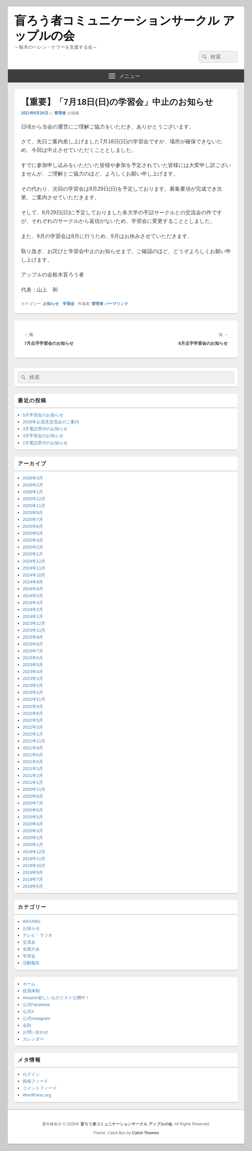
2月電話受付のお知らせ (45, 442)
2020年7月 (33, 803)
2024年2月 (33, 609)
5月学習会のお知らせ (43, 414)
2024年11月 (34, 568)
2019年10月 (34, 865)
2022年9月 (33, 706)
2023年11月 (34, 630)
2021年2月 (33, 775)
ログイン (31, 1074)
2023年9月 (33, 637)
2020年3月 (33, 830)
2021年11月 (34, 741)
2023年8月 (33, 644)
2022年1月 (33, 734)
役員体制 (31, 990)
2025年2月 (33, 547)
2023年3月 (33, 678)
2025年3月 (33, 540)
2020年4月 (33, 823)
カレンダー (33, 1039)
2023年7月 (33, 650)
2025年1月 (33, 554)
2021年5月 (33, 761)
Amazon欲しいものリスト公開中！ (56, 997)
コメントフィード (40, 1088)
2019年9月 (33, 872)
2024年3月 (33, 602)
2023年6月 (33, 657)
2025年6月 (33, 526)
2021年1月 (33, 782)
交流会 (29, 942)
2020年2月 (33, 837)
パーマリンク (116, 303)
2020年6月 (33, 810)
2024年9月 (33, 581)
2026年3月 (33, 478)
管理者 (60, 113)
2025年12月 (34, 498)
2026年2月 (33, 484)
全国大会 (31, 949)
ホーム (29, 983)
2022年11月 (34, 699)
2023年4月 (33, 671)
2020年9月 (33, 796)
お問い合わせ (35, 1032)
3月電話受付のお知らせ (45, 428)
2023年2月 (33, 685)
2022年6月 (33, 713)
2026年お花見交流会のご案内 (51, 421)
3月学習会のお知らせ (43, 435)
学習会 (68, 303)
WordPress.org (37, 1094)
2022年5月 (33, 720)
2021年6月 (33, 754)
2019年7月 (33, 879)
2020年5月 (33, 816)
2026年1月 (33, 491)
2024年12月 (34, 561)
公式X (28, 1011)
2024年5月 (33, 595)
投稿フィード (35, 1081)
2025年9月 (33, 512)
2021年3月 (33, 768)
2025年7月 (33, 519)
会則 (27, 1025)
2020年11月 (34, 789)
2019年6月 (33, 886)
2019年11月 (34, 858)
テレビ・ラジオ (37, 935)
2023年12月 (34, 623)
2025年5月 (33, 533)
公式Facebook (36, 1004)
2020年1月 (33, 844)
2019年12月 (34, 851)
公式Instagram (36, 1018)
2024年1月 (33, 616)
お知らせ (51, 303)
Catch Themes (145, 1133)
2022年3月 (33, 727)
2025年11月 (34, 505)
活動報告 (31, 962)
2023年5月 (33, 664)
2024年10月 (34, 575)
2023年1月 (33, 692)
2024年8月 (33, 588)
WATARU (31, 921)
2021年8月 (33, 747)
